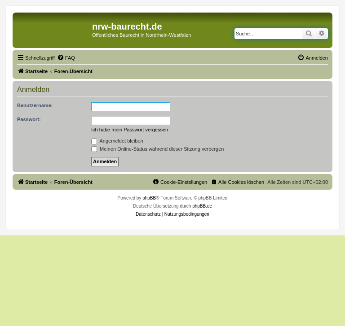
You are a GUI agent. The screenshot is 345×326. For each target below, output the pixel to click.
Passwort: (29, 119)
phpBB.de (202, 206)
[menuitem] (66, 57)
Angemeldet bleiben (117, 140)
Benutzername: (35, 105)
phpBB (149, 198)
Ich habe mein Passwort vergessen (129, 129)
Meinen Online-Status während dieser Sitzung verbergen (157, 149)
